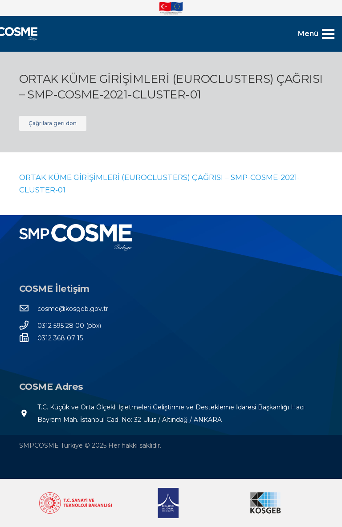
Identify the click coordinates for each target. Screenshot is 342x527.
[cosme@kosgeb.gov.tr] (28, 308)
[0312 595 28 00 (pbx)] (28, 325)
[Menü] (316, 34)
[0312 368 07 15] (28, 338)
